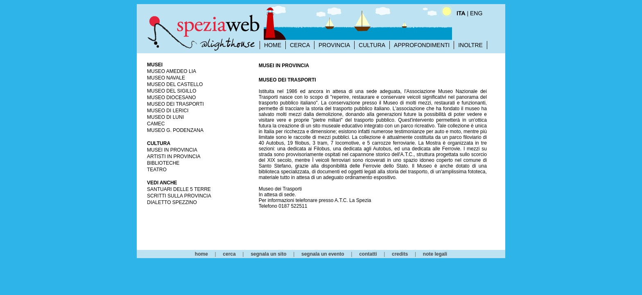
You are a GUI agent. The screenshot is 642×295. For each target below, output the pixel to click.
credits (400, 254)
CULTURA (372, 45)
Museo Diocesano (171, 97)
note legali (435, 254)
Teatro (157, 169)
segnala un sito (268, 254)
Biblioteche (163, 163)
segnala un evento (322, 254)
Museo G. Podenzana (175, 130)
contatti (368, 254)
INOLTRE (470, 45)
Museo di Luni (165, 117)
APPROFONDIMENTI (422, 45)
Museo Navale (166, 78)
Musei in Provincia (172, 150)
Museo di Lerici (167, 110)
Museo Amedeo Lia (171, 71)
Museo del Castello (175, 84)
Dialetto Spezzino (172, 202)
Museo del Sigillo (171, 91)
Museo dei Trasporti (175, 104)
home (201, 254)
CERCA (300, 45)
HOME (272, 45)
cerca (229, 254)
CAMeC (156, 124)
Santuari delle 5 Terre (179, 189)
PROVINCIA (334, 45)
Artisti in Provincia (173, 156)
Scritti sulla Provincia (179, 196)
